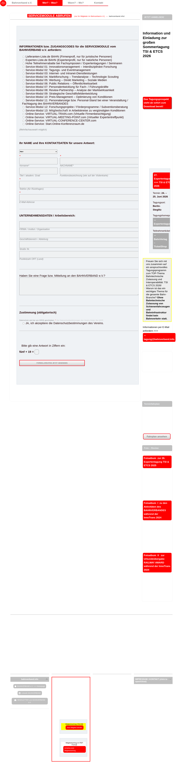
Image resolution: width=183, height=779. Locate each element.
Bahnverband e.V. (22, 2)
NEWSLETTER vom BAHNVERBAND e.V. (31, 701)
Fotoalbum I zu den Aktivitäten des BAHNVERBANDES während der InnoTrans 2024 (155, 510)
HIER (101, 320)
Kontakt (98, 2)
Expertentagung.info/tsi (167, 223)
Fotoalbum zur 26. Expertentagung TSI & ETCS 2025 (156, 462)
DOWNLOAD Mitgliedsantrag (70, 749)
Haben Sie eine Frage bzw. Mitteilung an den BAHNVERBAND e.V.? (79, 273)
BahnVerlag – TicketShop (160, 243)
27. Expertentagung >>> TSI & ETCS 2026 (163, 180)
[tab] (29, 679)
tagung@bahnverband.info (159, 339)
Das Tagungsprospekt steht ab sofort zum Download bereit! (156, 103)
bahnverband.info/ (117, 16)
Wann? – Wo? (76, 2)
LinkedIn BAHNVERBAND (31, 693)
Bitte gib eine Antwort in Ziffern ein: (43, 345)
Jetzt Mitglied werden (74, 727)
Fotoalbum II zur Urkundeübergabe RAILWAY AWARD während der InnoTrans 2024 (157, 562)
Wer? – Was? (49, 2)
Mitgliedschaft (58, 110)
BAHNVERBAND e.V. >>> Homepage (31, 686)
